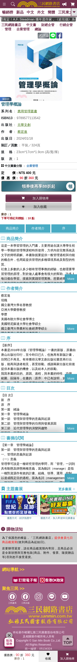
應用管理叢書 (27, 111)
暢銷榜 (7, 12)
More (70, 278)
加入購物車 (67, 656)
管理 (8, 29)
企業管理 (23, 29)
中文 (30, 12)
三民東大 (65, 12)
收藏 (48, 656)
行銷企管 (66, 25)
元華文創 (24, 125)
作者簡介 (38, 228)
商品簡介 (12, 228)
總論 (38, 29)
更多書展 (67, 489)
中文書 (31, 25)
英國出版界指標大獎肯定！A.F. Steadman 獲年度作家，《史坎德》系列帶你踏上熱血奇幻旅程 (38, 19)
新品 (20, 12)
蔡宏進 (22, 131)
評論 (44, 35)
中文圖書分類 (13, 165)
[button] (74, 509)
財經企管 (47, 25)
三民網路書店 (11, 25)
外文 (41, 12)
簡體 (51, 12)
